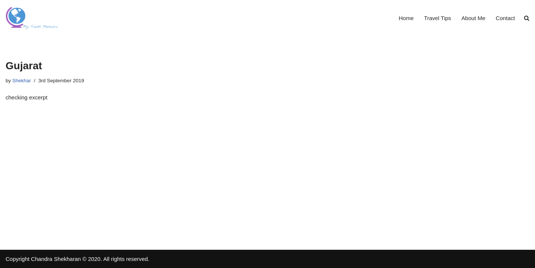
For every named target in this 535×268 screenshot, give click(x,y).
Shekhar (21, 80)
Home (406, 18)
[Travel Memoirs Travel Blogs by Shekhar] (32, 18)
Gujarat (24, 65)
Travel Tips (437, 18)
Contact (505, 18)
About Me (473, 18)
